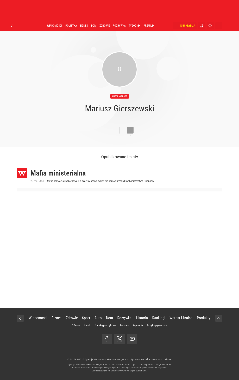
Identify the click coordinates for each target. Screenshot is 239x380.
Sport (86, 318)
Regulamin (138, 325)
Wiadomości (54, 25)
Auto (98, 318)
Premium (148, 25)
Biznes (84, 25)
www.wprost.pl (125, 371)
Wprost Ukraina (181, 318)
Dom (93, 25)
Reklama (124, 325)
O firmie (76, 325)
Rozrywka (119, 25)
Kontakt (87, 325)
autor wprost (119, 96)
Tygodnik (134, 25)
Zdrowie (104, 25)
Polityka (71, 25)
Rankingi (158, 318)
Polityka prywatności (157, 325)
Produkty (203, 318)
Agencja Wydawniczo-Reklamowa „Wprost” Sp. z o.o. (113, 359)
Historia (142, 318)
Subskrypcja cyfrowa (105, 325)
